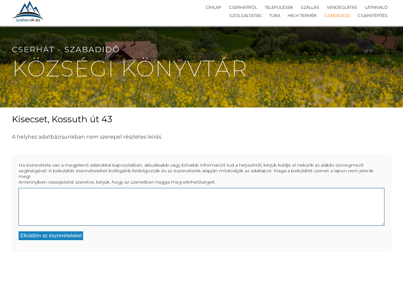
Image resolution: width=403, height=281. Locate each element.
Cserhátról (243, 7)
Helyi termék (302, 15)
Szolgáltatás (245, 15)
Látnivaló (376, 7)
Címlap (213, 7)
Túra (274, 15)
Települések (279, 7)
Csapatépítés (373, 15)
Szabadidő (337, 15)
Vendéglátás (342, 7)
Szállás (310, 7)
